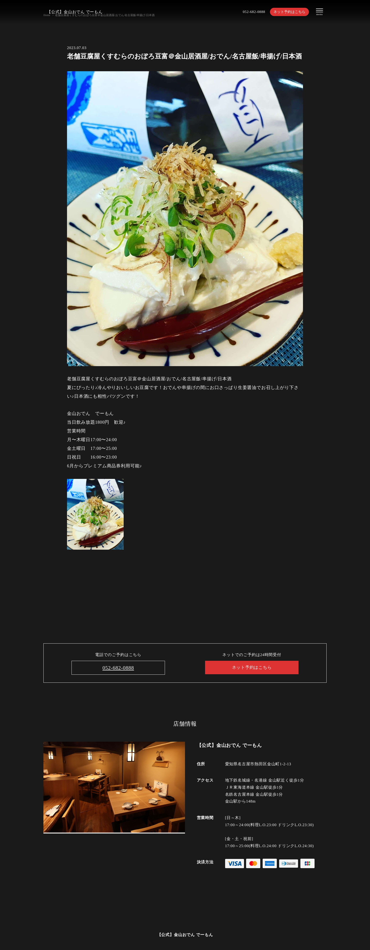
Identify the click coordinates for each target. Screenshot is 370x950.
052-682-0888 (248, 12)
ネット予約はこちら (287, 12)
